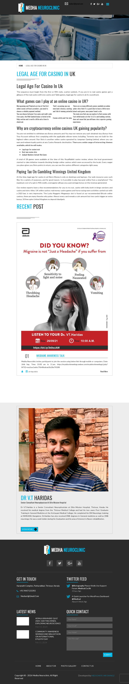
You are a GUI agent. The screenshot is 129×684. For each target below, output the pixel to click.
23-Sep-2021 (32, 371)
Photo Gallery (68, 665)
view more (29, 529)
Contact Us (87, 665)
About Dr (51, 665)
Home (21, 65)
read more (104, 371)
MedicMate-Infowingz (103, 675)
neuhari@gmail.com (76, 3)
